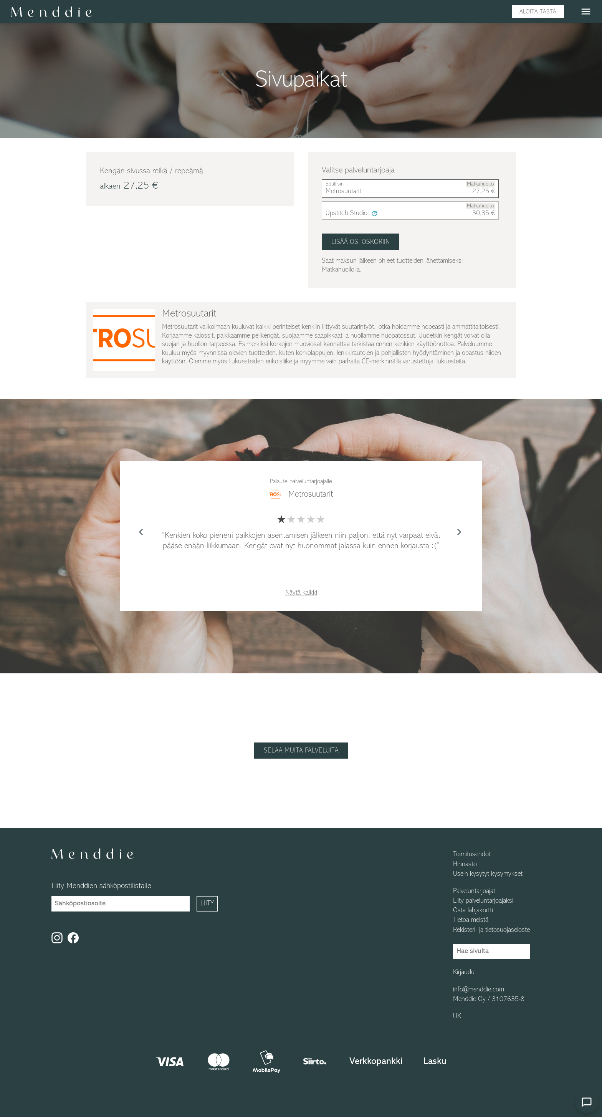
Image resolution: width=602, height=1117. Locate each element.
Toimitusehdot (472, 854)
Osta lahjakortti (473, 910)
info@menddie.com (478, 989)
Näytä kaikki (301, 593)
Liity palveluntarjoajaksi (483, 901)
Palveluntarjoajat (474, 891)
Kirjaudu (464, 972)
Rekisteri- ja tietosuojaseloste (491, 930)
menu (586, 11)
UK (457, 1016)
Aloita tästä (537, 12)
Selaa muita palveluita (301, 750)
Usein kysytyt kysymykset (488, 874)
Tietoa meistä (470, 920)
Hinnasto (465, 864)
